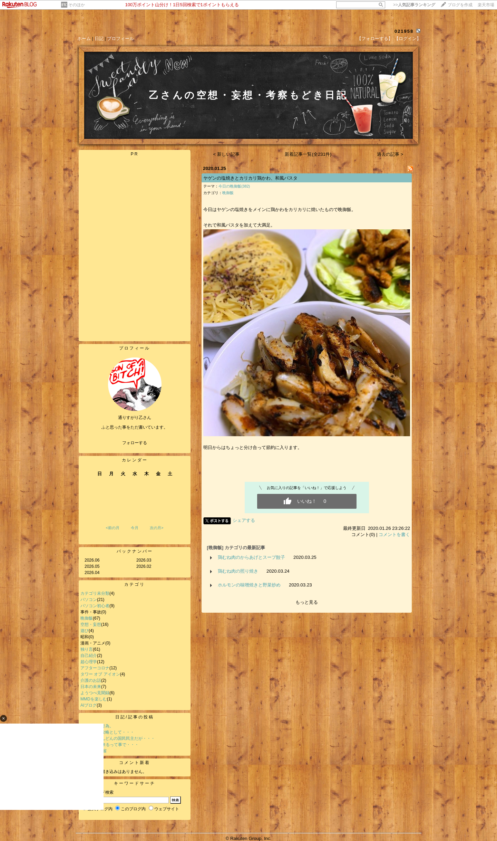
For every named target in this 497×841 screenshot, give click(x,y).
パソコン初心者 (94, 605)
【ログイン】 (407, 38)
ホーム (84, 38)
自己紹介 (88, 655)
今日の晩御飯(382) (234, 186)
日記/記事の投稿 (134, 717)
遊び (84, 630)
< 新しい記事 (226, 154)
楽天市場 (486, 4)
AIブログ (88, 705)
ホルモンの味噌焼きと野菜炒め (249, 584)
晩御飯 (86, 618)
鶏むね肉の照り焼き (238, 571)
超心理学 (88, 661)
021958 (403, 31)
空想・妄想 (90, 624)
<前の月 (112, 528)
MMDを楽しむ (93, 699)
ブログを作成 (460, 4)
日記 (99, 38)
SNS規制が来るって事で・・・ (109, 744)
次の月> (156, 528)
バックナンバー (135, 551)
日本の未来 (90, 686)
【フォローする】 (375, 38)
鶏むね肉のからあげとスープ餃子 (251, 557)
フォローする (134, 442)
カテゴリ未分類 (94, 593)
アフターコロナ (94, 668)
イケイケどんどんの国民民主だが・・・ (117, 738)
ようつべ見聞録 (94, 692)
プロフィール (120, 38)
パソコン (88, 599)
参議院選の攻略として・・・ (107, 732)
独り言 (86, 649)
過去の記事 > (390, 154)
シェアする (244, 520)
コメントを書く (394, 534)
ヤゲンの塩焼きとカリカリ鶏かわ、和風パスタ (250, 178)
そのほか (76, 4)
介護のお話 (90, 680)
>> (414, 4)
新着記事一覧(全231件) (308, 154)
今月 (134, 528)
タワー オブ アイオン (100, 674)
